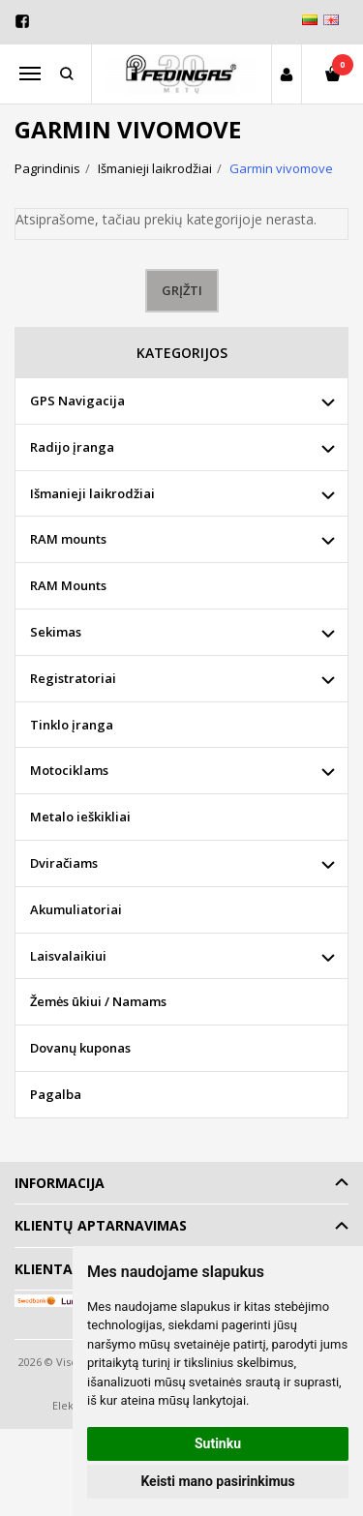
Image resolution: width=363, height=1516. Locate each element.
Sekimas (55, 631)
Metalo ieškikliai (80, 816)
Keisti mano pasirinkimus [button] (217, 1481)
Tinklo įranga (71, 724)
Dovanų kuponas (80, 1047)
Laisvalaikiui (68, 956)
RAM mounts (68, 539)
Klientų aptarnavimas (101, 1225)
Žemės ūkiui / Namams (98, 1001)
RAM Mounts (68, 585)
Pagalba (55, 1094)
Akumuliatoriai (76, 909)
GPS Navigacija (77, 400)
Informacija (60, 1183)
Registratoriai (73, 678)
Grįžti (182, 290)
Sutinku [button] (218, 1443)
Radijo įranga (72, 447)
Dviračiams (64, 863)
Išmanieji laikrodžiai (92, 493)
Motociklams (69, 770)
